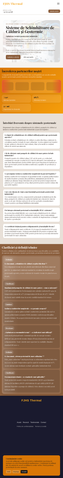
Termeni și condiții (40, 426)
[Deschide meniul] (58, 3)
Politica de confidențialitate (25, 426)
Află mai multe (28, 57)
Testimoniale (34, 422)
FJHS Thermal (13, 3)
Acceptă (24, 471)
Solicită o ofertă (13, 57)
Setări (8, 471)
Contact (43, 422)
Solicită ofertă (54, 11)
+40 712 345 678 (8, 12)
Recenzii (26, 422)
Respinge (16, 471)
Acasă (19, 422)
